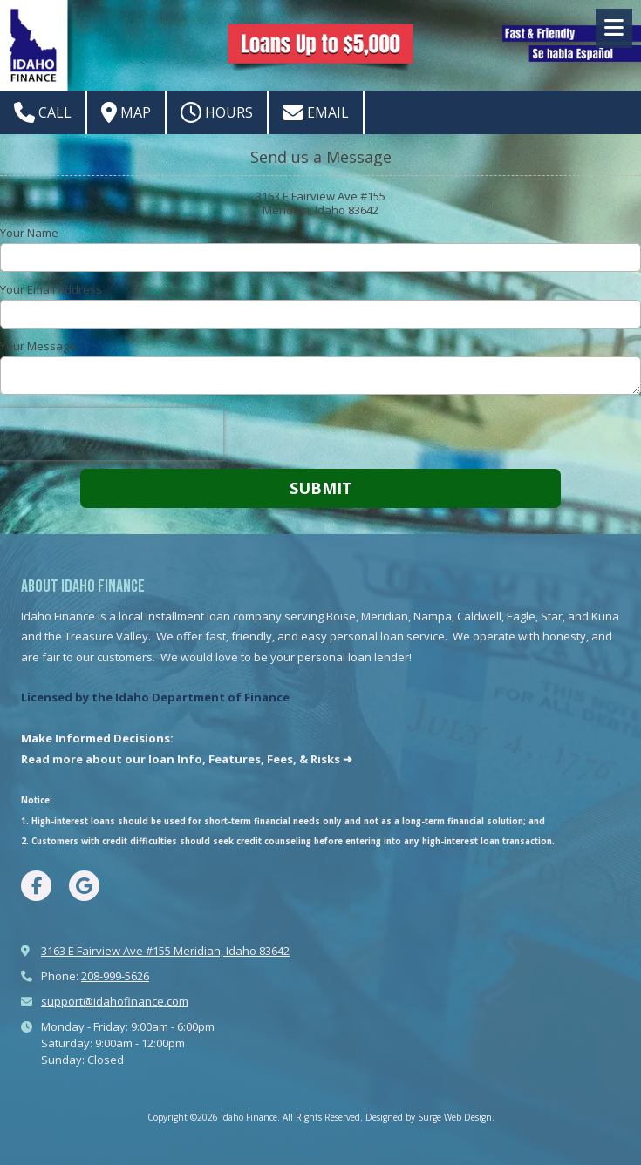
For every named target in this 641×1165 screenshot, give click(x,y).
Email (316, 112)
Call (43, 112)
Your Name (29, 233)
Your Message (38, 346)
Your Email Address (51, 289)
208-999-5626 (115, 976)
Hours (217, 112)
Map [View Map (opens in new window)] (126, 112)
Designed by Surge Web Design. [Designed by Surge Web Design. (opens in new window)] (429, 1117)
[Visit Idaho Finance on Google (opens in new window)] (84, 885)
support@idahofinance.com (114, 1001)
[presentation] (111, 434)
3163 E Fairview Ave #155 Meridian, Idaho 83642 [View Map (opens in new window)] (165, 950)
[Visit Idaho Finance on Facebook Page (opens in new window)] (36, 885)
